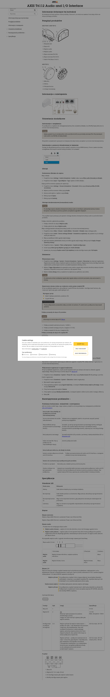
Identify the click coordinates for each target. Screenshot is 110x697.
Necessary (26, 354)
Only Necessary (81, 348)
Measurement (44, 354)
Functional (34, 354)
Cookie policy (35, 349)
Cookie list (44, 349)
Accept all (80, 344)
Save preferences (80, 353)
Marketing (53, 354)
